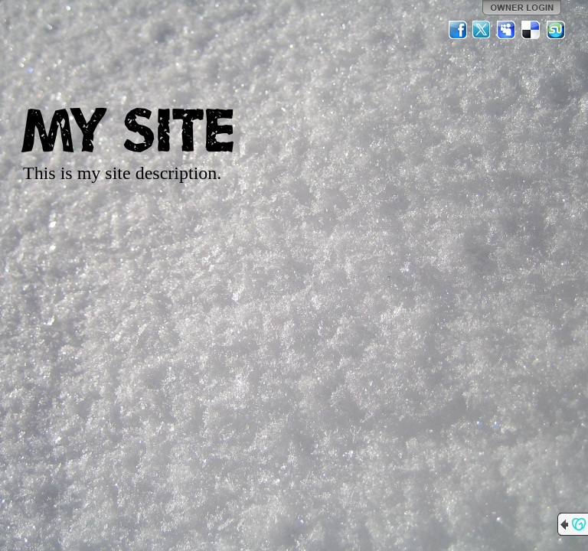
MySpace (507, 30)
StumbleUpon (556, 30)
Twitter (482, 30)
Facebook (458, 30)
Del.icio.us (531, 30)
